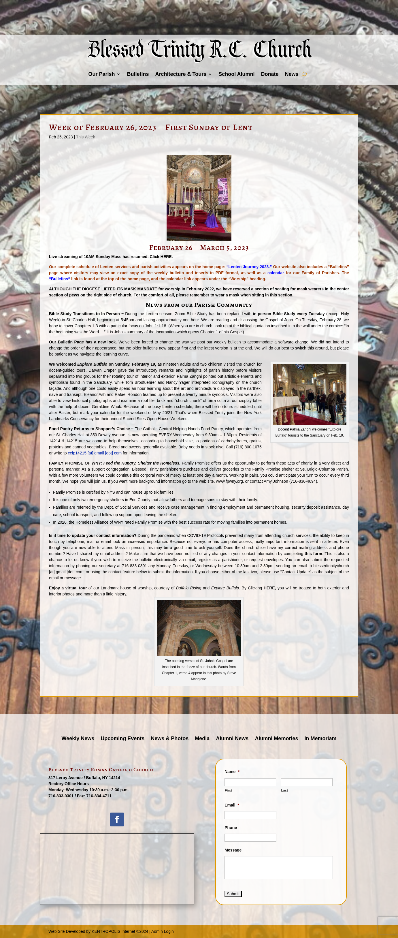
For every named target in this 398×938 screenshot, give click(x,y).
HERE (166, 256)
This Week (85, 137)
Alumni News (232, 738)
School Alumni (236, 74)
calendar (275, 272)
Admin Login (162, 931)
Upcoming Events (122, 738)
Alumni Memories (276, 738)
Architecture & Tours (180, 74)
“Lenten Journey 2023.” (249, 266)
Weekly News (78, 738)
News (292, 74)
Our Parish (101, 74)
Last (284, 790)
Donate (270, 74)
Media (202, 738)
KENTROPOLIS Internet (113, 931)
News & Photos (169, 738)
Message (233, 850)
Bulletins (138, 74)
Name (232, 771)
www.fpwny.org (229, 481)
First (228, 790)
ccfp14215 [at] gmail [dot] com (95, 453)
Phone (231, 827)
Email (232, 805)
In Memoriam (320, 738)
